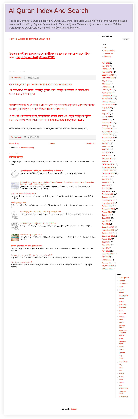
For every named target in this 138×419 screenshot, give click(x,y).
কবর (120, 370)
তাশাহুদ (121, 382)
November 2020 (108, 167)
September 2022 (108, 105)
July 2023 (105, 81)
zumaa (122, 352)
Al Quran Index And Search (48, 10)
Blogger (74, 409)
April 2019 (106, 224)
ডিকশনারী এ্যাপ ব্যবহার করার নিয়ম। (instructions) (26, 246)
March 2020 (106, 191)
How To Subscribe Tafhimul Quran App (29, 38)
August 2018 (107, 239)
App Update (124, 278)
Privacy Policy (109, 51)
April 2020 (106, 188)
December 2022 (108, 96)
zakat (121, 350)
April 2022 (106, 117)
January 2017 (107, 263)
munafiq (122, 313)
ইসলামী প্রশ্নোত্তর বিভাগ (18, 203)
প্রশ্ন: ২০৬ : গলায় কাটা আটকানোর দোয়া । (23, 193)
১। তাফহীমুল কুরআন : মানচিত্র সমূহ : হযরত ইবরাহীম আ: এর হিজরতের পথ (41, 171)
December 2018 (108, 227)
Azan (121, 289)
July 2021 (105, 143)
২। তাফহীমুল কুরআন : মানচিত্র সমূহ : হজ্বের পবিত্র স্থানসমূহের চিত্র (40, 212)
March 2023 (106, 87)
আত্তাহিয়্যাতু (123, 361)
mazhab (122, 307)
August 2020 (107, 176)
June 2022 (106, 111)
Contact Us (108, 54)
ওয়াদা (121, 367)
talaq (121, 347)
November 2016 (108, 266)
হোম (105, 48)
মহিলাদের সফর (123, 396)
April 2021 (106, 152)
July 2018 (105, 242)
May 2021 (106, 149)
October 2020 (107, 170)
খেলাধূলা (121, 373)
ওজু (120, 364)
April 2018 (106, 251)
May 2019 (106, 221)
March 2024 (106, 69)
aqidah (122, 280)
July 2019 (105, 215)
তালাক (121, 379)
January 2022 (107, 126)
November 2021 (108, 131)
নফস (120, 385)
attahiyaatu (123, 284)
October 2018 (107, 233)
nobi (121, 319)
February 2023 (107, 90)
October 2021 (107, 135)
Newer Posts (14, 143)
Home (52, 143)
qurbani (122, 335)
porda (121, 322)
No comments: (16, 78)
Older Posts (90, 143)
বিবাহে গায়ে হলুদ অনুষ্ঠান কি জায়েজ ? (21, 262)
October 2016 (107, 269)
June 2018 (106, 245)
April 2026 (106, 63)
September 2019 (108, 209)
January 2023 (107, 93)
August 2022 (107, 108)
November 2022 (108, 99)
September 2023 (108, 78)
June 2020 (106, 182)
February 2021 (107, 158)
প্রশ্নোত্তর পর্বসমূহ (16, 157)
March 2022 (106, 120)
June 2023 (106, 84)
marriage (122, 304)
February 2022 (107, 123)
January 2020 (107, 197)
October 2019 (107, 206)
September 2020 (108, 173)
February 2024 (107, 72)
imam (121, 298)
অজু (120, 355)
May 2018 (106, 248)
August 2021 (107, 140)
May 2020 (106, 185)
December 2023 (108, 75)
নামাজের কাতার (123, 388)
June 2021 (106, 146)
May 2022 (106, 114)
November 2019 (108, 203)
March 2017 (106, 260)
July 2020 (105, 179)
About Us (107, 57)
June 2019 (106, 218)
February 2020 (107, 194)
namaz (122, 316)
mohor (121, 310)
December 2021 (108, 128)
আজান (121, 358)
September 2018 (108, 236)
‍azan (121, 287)
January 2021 (107, 161)
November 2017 (108, 254)
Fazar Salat (123, 295)
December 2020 (108, 164)
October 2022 (107, 102)
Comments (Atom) (26, 148)
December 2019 (108, 200)
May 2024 (106, 66)
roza (121, 338)
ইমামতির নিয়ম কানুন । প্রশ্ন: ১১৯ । (31, 235)
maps (121, 301)
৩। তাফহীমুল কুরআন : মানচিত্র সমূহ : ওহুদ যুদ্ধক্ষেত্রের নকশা (38, 223)
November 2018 (108, 230)
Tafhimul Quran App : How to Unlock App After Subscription (40, 84)
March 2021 (106, 155)
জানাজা (121, 376)
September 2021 (108, 137)
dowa (121, 292)
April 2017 (106, 257)
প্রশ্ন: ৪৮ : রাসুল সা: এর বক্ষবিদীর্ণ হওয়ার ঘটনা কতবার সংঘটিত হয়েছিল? (31, 255)
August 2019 (107, 212)
